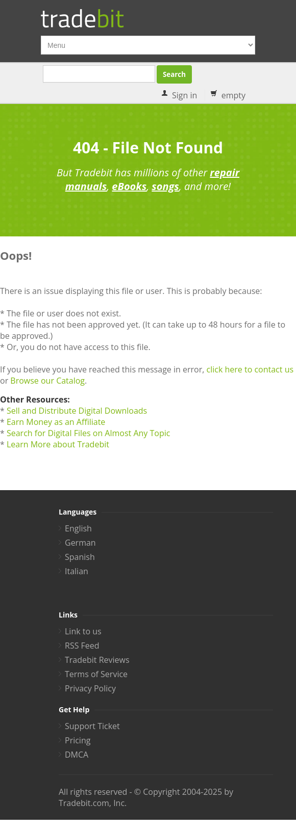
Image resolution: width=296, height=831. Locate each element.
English (78, 528)
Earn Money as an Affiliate (56, 421)
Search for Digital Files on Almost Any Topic (88, 433)
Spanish (80, 556)
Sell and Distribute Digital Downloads (77, 410)
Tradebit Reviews (97, 659)
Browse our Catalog (47, 380)
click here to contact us (249, 369)
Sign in (184, 95)
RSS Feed (82, 645)
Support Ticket (92, 726)
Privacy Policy (90, 688)
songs (165, 186)
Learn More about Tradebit (58, 444)
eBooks (129, 186)
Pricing (77, 740)
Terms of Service (96, 674)
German (80, 542)
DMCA (76, 754)
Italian (76, 571)
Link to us (83, 631)
